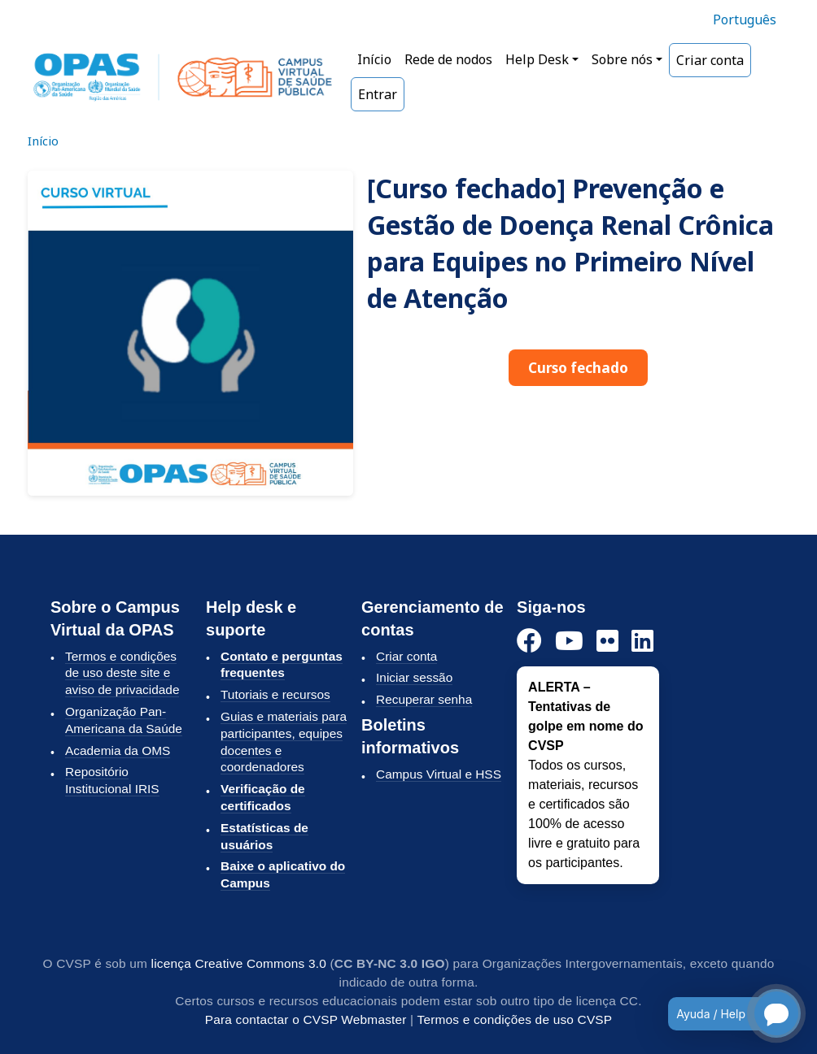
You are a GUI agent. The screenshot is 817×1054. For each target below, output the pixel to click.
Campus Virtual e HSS (438, 774)
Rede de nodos (448, 59)
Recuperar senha (424, 699)
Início (374, 59)
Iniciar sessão (414, 677)
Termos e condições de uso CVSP (515, 1019)
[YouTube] (569, 641)
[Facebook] (529, 641)
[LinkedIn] (642, 641)
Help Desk (537, 59)
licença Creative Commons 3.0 (238, 963)
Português (744, 19)
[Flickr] (607, 641)
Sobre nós (622, 59)
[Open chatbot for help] (722, 1013)
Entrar (377, 94)
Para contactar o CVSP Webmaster (306, 1019)
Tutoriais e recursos (275, 694)
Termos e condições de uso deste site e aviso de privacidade (122, 673)
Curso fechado (578, 367)
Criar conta (710, 60)
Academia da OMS (117, 750)
